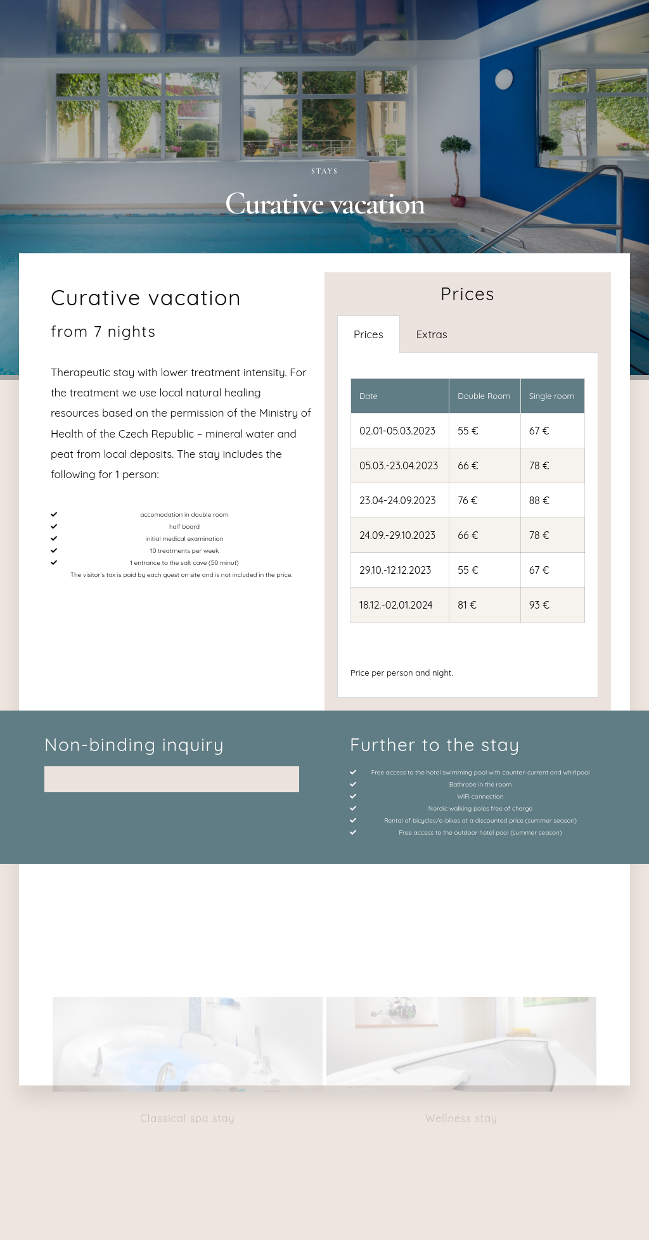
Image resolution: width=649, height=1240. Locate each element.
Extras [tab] (431, 334)
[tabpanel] (467, 525)
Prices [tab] (368, 334)
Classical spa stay (187, 998)
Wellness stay (461, 998)
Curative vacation (146, 297)
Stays (324, 171)
